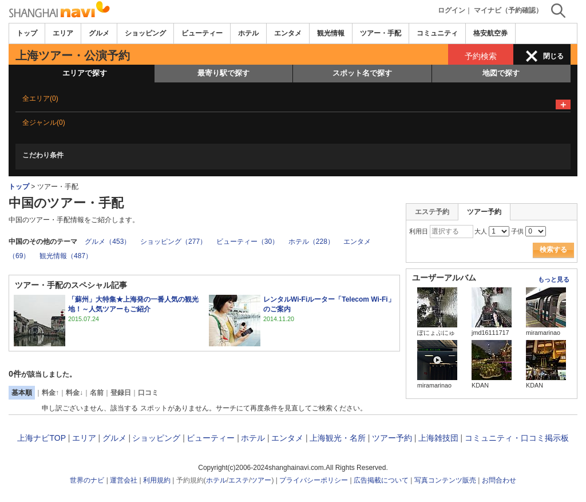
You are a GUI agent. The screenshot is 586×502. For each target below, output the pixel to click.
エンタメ (288, 33)
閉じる (553, 56)
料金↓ (74, 393)
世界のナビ (87, 480)
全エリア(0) (40, 98)
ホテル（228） (311, 242)
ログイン (451, 10)
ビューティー (202, 33)
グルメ (99, 33)
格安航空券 (490, 33)
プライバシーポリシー (313, 480)
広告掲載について (381, 480)
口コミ (148, 393)
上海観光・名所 (338, 437)
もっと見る (553, 279)
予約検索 (481, 56)
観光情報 (331, 33)
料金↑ (50, 393)
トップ (27, 33)
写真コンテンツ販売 (445, 480)
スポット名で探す (362, 73)
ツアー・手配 (380, 33)
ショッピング (145, 33)
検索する (553, 250)
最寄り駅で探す (223, 73)
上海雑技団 (438, 437)
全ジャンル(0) (43, 122)
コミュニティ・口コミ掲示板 (517, 437)
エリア (63, 33)
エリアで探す (84, 73)
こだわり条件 (43, 155)
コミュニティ (437, 33)
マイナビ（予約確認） (508, 10)
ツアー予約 (392, 437)
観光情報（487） (65, 256)
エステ (238, 480)
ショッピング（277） (173, 242)
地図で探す (501, 73)
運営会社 (123, 480)
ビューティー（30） (247, 242)
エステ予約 (432, 212)
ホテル (248, 33)
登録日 (120, 393)
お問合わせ (499, 480)
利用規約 (157, 480)
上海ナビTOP (41, 437)
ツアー (261, 480)
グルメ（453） (107, 242)
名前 (97, 393)
